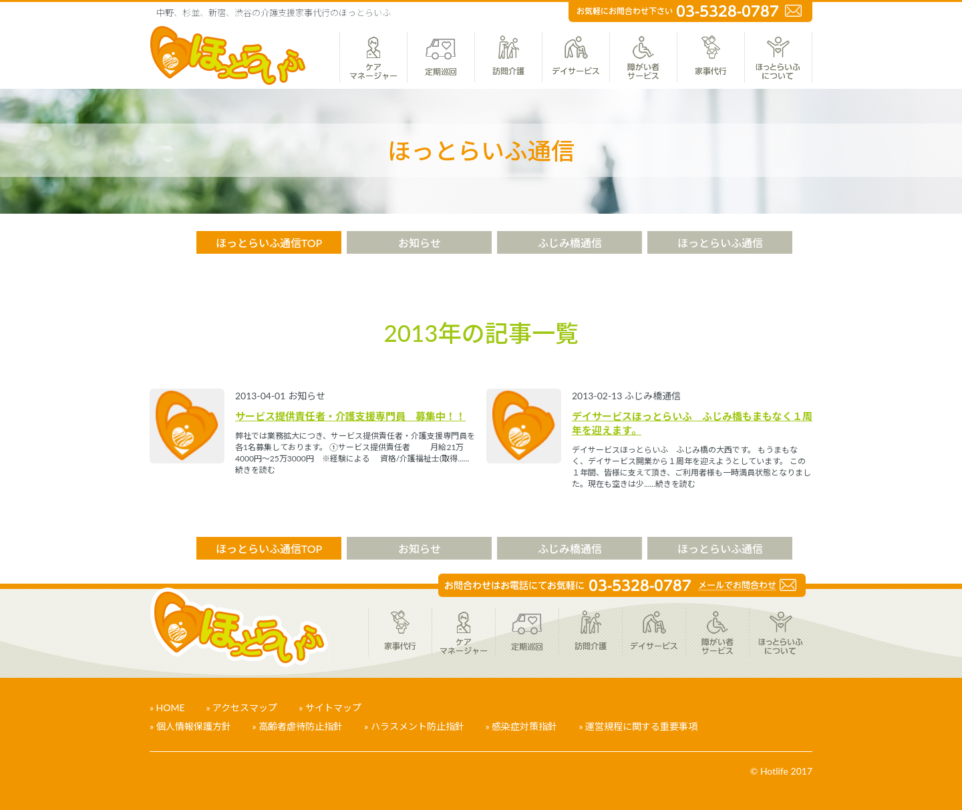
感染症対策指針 (524, 726)
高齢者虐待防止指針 (301, 726)
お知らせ (419, 242)
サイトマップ (333, 707)
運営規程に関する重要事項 (641, 726)
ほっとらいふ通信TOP (269, 242)
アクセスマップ (244, 707)
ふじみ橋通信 (570, 242)
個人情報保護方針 (193, 726)
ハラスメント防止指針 (417, 726)
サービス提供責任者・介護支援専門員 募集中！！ (350, 416)
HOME (170, 707)
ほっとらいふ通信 (720, 242)
